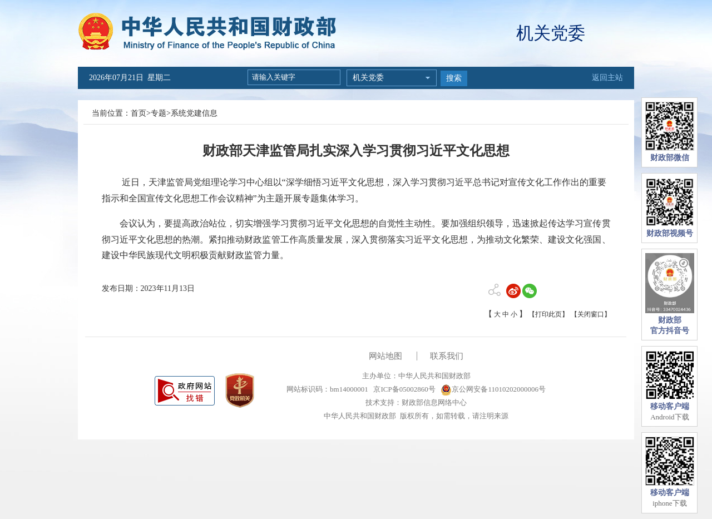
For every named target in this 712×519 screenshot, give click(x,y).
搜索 (454, 78)
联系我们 (446, 356)
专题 (158, 113)
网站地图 (385, 356)
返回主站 (607, 77)
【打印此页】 (548, 314)
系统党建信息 (194, 113)
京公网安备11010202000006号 (493, 389)
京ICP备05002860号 (403, 389)
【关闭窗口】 (591, 314)
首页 (138, 113)
